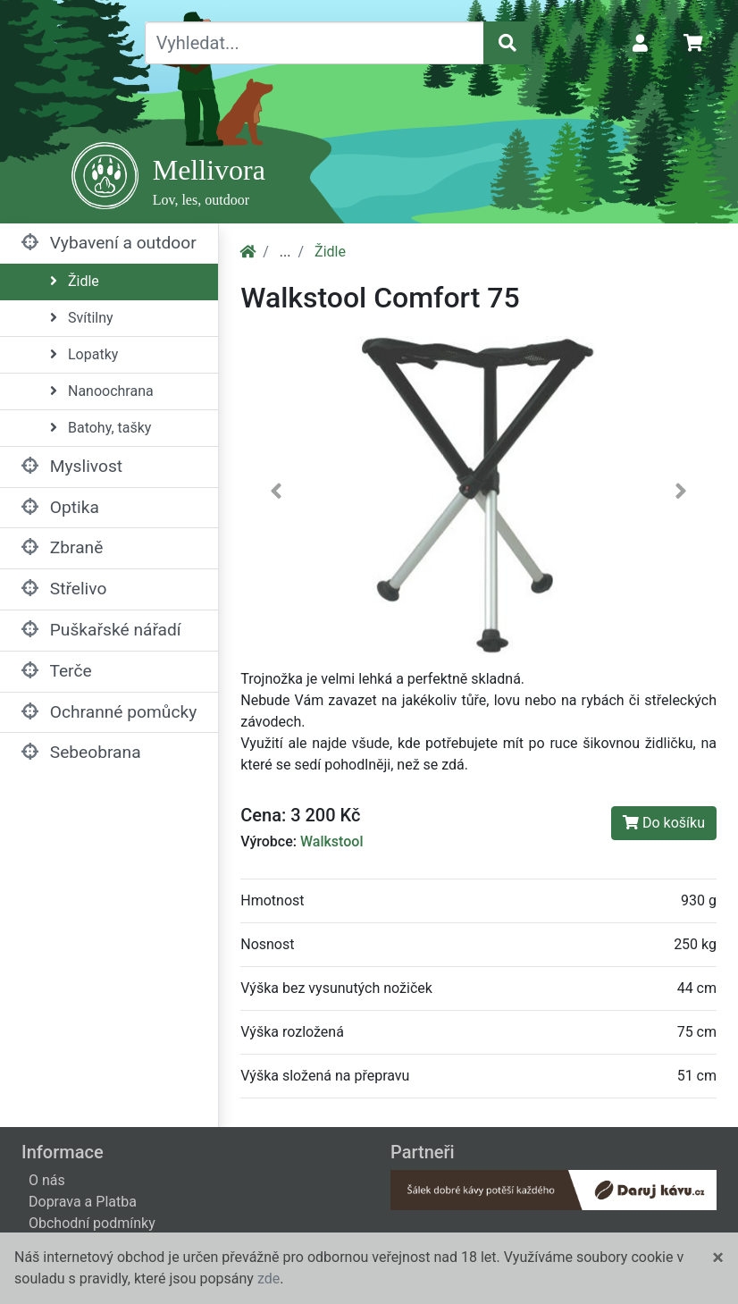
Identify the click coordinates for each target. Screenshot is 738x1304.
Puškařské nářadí (101, 629)
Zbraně (62, 547)
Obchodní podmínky (92, 1223)
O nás (47, 1180)
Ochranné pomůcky (109, 712)
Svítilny (81, 317)
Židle (74, 281)
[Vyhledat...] (315, 42)
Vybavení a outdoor (109, 242)
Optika (60, 507)
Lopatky (84, 354)
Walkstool (332, 841)
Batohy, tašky (100, 427)
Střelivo (63, 588)
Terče (56, 670)
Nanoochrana (102, 391)
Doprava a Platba (83, 1201)
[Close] (718, 1257)
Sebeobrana (81, 752)
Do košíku (664, 822)
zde (268, 1278)
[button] (276, 494)
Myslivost (71, 466)
